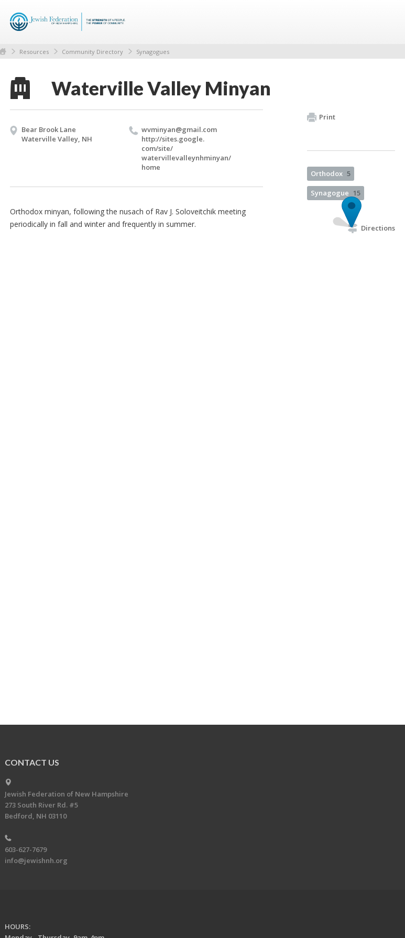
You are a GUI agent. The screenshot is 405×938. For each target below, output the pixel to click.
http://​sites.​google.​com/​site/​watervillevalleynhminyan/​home (186, 153)
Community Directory (92, 52)
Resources (34, 52)
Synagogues (152, 52)
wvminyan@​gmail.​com (179, 129)
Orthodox (331, 173)
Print (321, 117)
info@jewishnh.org (36, 860)
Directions (371, 228)
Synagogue (335, 193)
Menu (383, 22)
